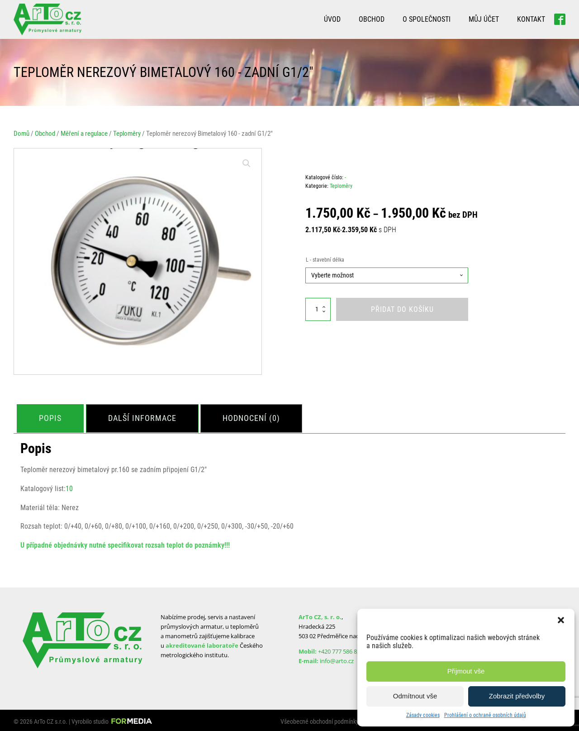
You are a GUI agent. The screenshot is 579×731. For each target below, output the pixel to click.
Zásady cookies (423, 715)
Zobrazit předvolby (517, 696)
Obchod (371, 19)
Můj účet (484, 19)
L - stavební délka (325, 260)
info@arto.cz (337, 658)
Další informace (146, 416)
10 (69, 486)
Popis (51, 416)
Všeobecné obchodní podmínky (319, 719)
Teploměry (127, 133)
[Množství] (318, 309)
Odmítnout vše (415, 696)
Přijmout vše (466, 671)
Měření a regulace (84, 133)
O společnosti (427, 19)
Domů (21, 133)
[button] (560, 620)
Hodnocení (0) (257, 416)
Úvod (332, 19)
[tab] (51, 417)
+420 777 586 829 (340, 649)
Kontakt (531, 19)
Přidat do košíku (402, 309)
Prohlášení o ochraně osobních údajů (485, 715)
